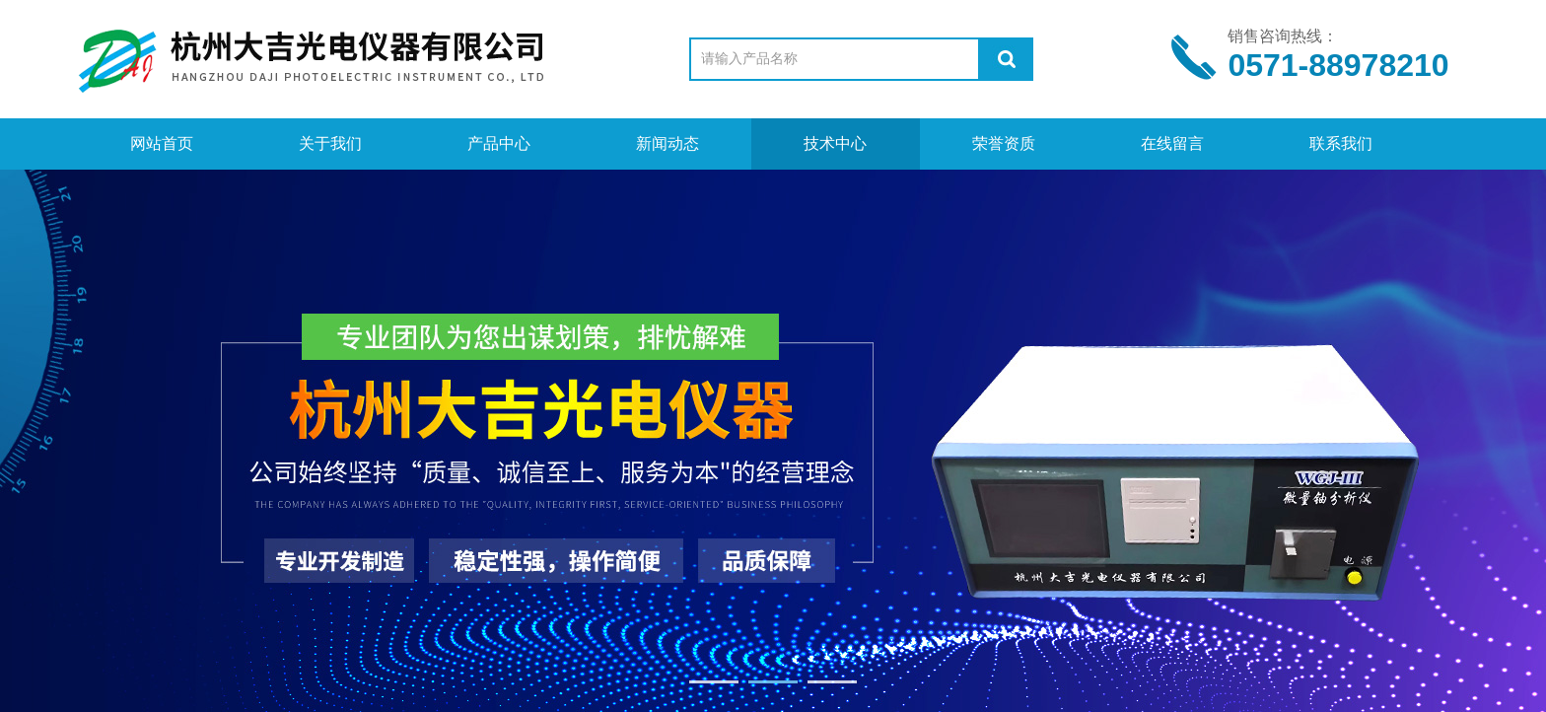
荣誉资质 (1003, 143)
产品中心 (498, 143)
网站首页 (161, 143)
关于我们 (330, 143)
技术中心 (835, 143)
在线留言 (1172, 143)
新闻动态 (667, 143)
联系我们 (1340, 143)
